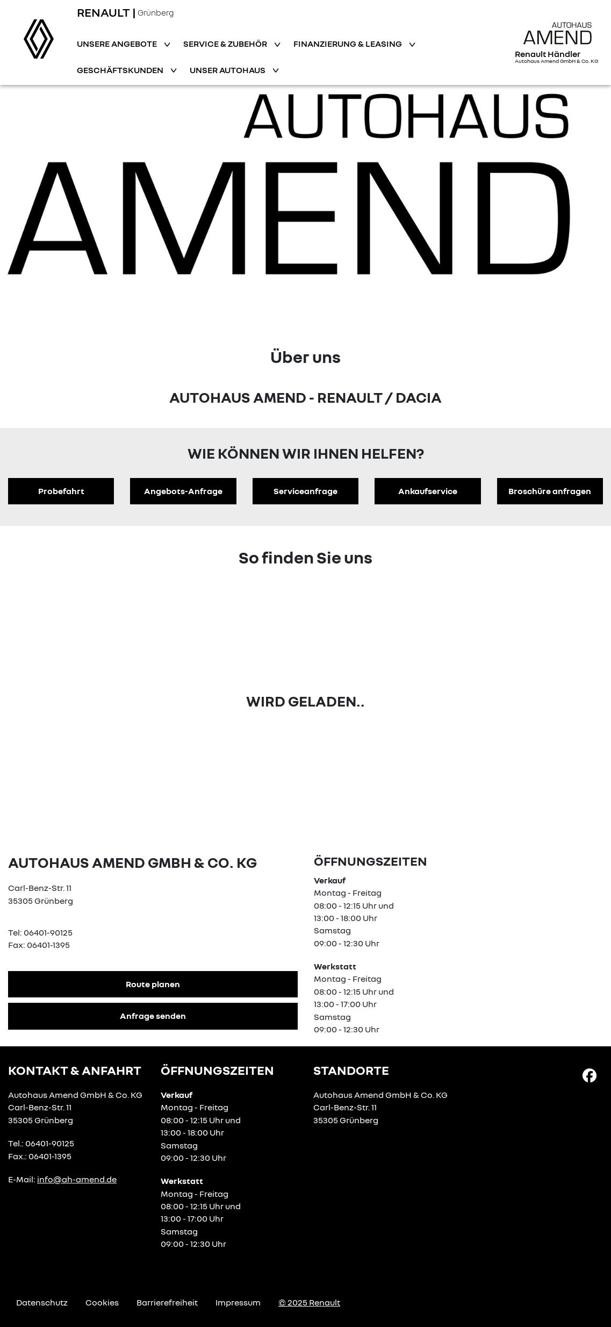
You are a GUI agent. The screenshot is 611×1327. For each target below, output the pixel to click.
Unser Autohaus (228, 70)
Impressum (238, 1302)
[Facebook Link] (589, 1074)
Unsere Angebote (118, 43)
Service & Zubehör (226, 43)
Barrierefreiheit (167, 1302)
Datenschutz (42, 1302)
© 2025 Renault (309, 1302)
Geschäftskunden (121, 70)
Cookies (102, 1302)
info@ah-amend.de (77, 1179)
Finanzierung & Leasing (348, 43)
